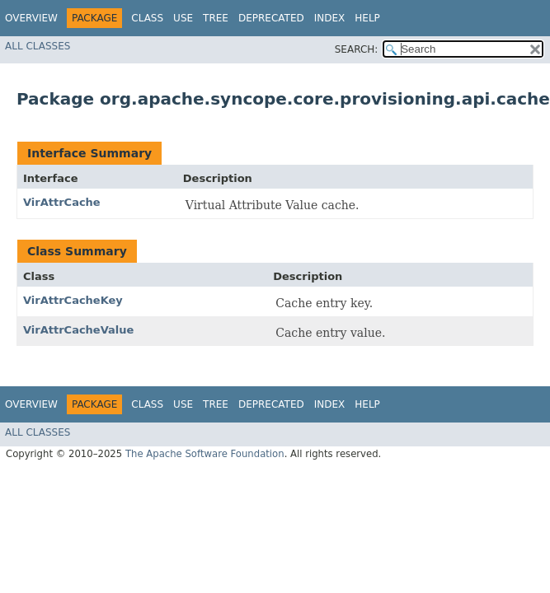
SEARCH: (356, 49)
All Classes (37, 46)
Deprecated (271, 18)
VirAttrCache (62, 202)
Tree (215, 18)
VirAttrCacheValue (78, 330)
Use (183, 18)
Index (330, 18)
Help (367, 18)
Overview (31, 18)
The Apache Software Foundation (204, 454)
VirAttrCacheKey (73, 300)
